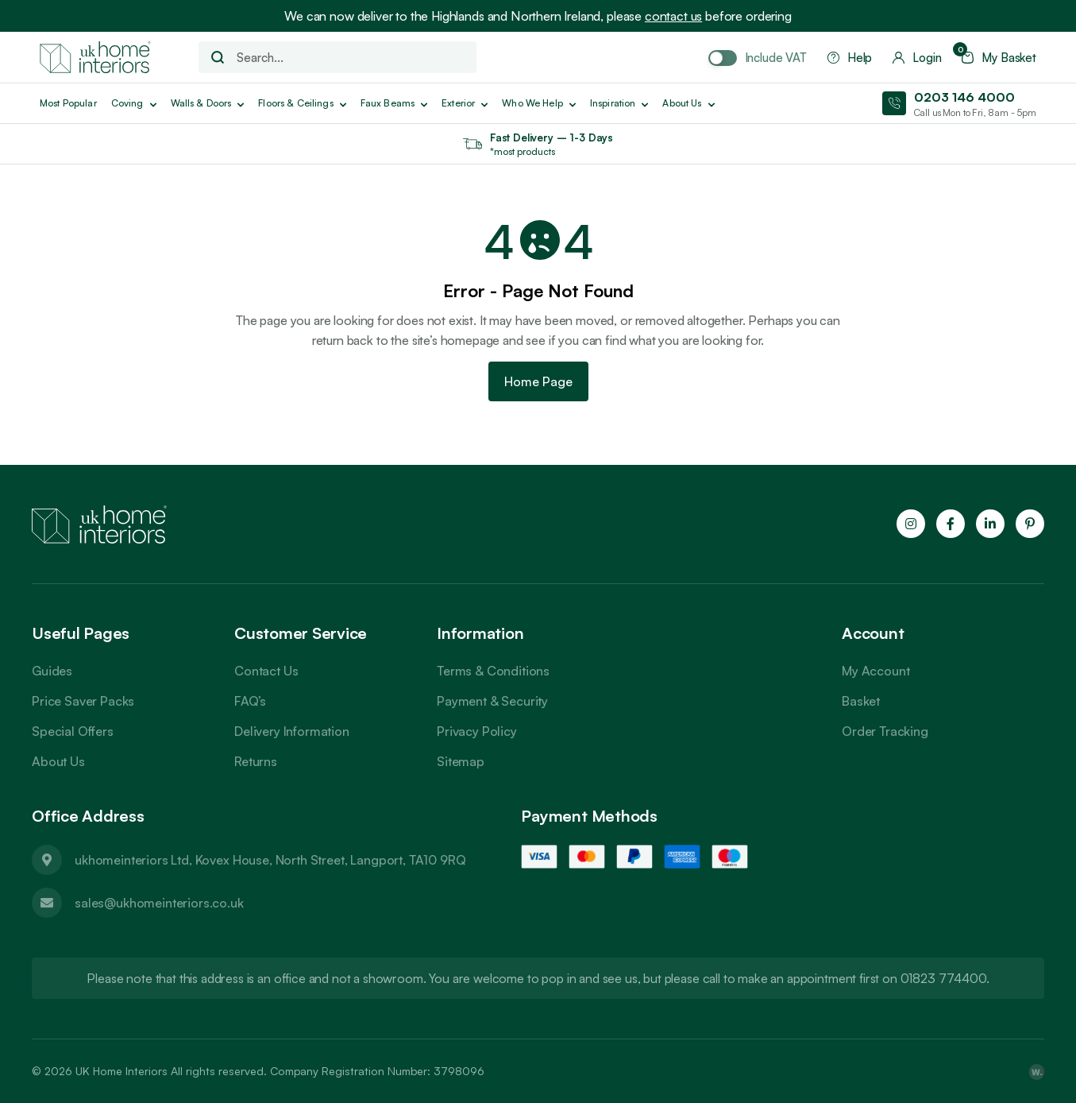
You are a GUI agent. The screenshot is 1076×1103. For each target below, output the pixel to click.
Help (849, 58)
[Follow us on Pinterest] (1030, 523)
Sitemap (460, 761)
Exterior (465, 103)
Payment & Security (492, 701)
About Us (58, 761)
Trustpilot (538, 524)
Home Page (538, 381)
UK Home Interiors (121, 1071)
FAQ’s (250, 701)
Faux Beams (394, 103)
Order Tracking (885, 731)
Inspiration (619, 103)
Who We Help (539, 103)
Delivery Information (291, 731)
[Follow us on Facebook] (950, 523)
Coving (133, 103)
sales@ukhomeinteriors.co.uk (159, 903)
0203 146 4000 (964, 97)
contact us (673, 16)
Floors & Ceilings (301, 103)
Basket (861, 701)
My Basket (999, 58)
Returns (255, 761)
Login (917, 58)
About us (688, 103)
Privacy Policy (477, 731)
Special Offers (73, 731)
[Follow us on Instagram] (911, 523)
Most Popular (68, 103)
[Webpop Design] (1036, 1071)
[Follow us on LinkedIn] (990, 523)
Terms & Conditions (493, 671)
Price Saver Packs (83, 701)
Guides (52, 671)
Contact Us (266, 671)
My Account (875, 671)
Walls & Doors (208, 103)
